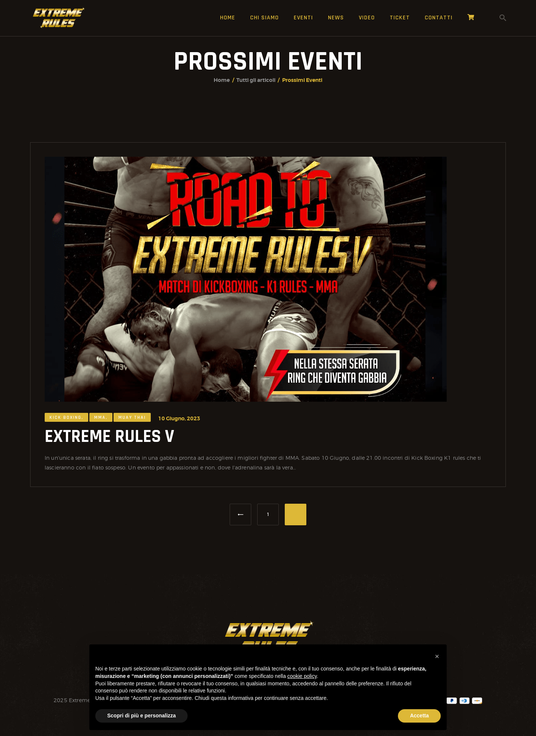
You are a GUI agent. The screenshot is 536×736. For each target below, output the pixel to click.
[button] (437, 656)
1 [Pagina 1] (272, 511)
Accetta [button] (419, 716)
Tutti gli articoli (255, 80)
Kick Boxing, (66, 421)
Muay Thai (132, 421)
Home (222, 80)
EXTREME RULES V (109, 439)
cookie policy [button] (302, 676)
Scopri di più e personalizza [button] (141, 716)
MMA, (101, 421)
